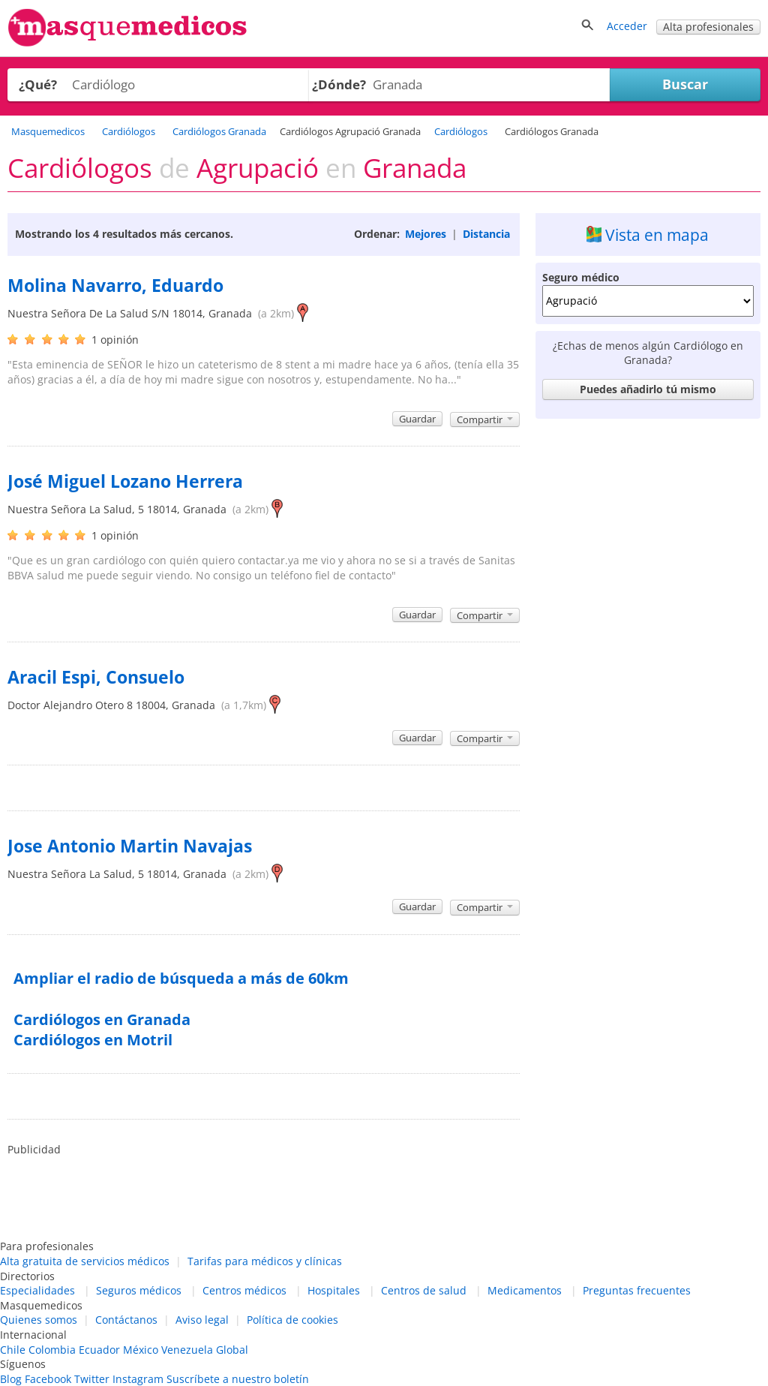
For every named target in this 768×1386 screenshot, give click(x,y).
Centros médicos (244, 1290)
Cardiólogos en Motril (93, 1040)
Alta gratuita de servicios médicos (85, 1261)
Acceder (627, 26)
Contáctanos (126, 1319)
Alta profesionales (708, 27)
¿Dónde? (339, 84)
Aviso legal (202, 1319)
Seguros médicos (139, 1290)
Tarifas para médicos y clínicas (265, 1261)
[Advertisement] (648, 519)
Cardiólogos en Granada (102, 1019)
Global (232, 1349)
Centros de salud (423, 1290)
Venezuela (187, 1349)
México (140, 1349)
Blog (11, 1379)
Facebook (48, 1379)
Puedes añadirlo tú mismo (648, 389)
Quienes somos (38, 1319)
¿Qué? (38, 84)
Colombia (52, 1349)
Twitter (92, 1379)
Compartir (485, 419)
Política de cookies (292, 1319)
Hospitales (334, 1290)
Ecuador (99, 1349)
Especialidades (37, 1290)
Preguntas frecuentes (637, 1290)
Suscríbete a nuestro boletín (237, 1379)
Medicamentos (525, 1290)
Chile (13, 1349)
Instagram (138, 1379)
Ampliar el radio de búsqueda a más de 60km (181, 978)
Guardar (417, 418)
